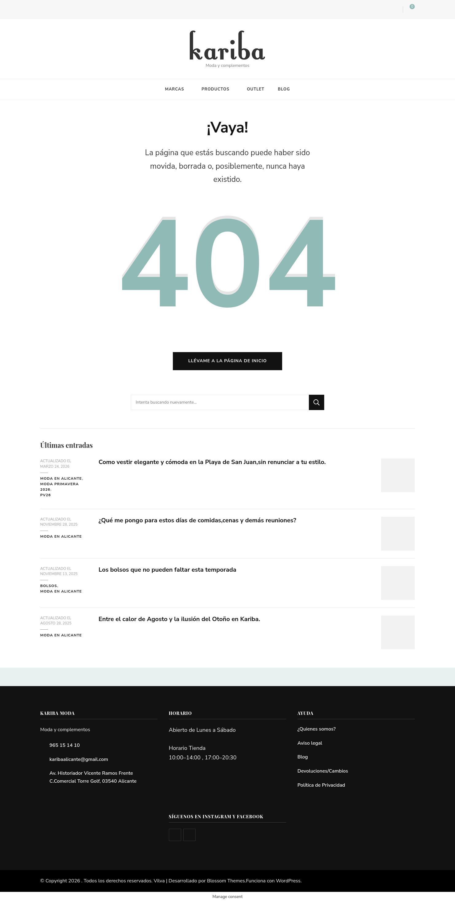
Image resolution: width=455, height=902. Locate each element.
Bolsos (48, 585)
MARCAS (174, 89)
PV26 (45, 495)
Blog (303, 757)
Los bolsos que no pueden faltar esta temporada (167, 570)
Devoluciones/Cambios (323, 771)
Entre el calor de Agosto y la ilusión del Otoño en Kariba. (179, 619)
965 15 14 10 (64, 745)
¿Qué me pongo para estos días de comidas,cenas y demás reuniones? (197, 520)
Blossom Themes (226, 880)
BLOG (284, 89)
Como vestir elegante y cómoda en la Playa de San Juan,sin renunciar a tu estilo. (212, 462)
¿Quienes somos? (317, 729)
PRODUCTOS (216, 89)
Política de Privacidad (321, 785)
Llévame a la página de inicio (227, 361)
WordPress (288, 880)
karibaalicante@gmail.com (78, 759)
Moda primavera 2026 (59, 487)
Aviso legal (310, 743)
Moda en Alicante (61, 478)
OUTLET (255, 89)
